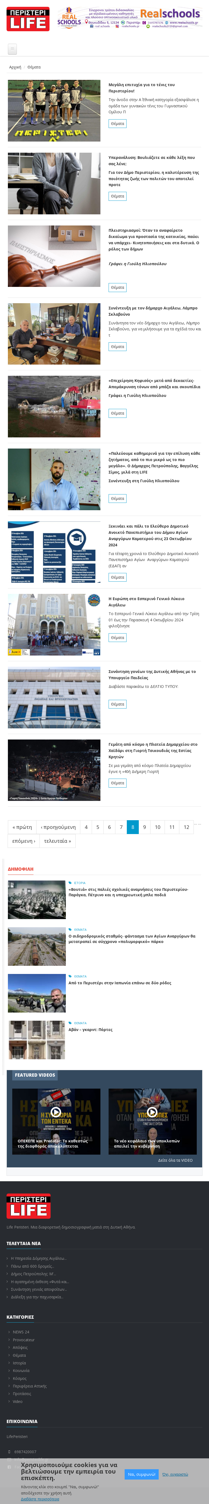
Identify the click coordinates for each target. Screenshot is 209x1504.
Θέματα (117, 123)
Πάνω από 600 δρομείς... (32, 1266)
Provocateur (24, 1339)
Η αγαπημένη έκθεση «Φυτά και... (40, 1281)
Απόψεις (20, 1347)
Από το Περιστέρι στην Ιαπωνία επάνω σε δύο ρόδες (120, 982)
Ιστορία (79, 883)
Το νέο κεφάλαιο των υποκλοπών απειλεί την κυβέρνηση (147, 1143)
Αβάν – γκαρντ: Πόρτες (90, 1029)
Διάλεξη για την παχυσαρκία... (37, 1296)
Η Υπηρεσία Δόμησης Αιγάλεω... (39, 1258)
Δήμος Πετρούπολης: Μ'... (33, 1273)
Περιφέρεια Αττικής (30, 1386)
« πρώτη (22, 827)
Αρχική (15, 67)
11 (172, 827)
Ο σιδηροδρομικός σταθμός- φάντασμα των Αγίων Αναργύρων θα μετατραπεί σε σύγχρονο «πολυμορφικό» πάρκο (132, 938)
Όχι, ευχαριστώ (175, 1474)
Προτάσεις (22, 1393)
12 (186, 827)
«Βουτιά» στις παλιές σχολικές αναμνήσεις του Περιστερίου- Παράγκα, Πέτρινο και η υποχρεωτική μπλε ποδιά (128, 892)
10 (157, 827)
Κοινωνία (21, 1370)
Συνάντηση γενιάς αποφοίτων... (39, 1289)
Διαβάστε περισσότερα (40, 1499)
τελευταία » (57, 841)
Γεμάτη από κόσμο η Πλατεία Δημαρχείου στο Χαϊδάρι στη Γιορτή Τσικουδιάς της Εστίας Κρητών (153, 750)
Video (18, 1401)
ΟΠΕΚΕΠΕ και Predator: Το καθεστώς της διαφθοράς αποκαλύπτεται (53, 1143)
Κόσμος (19, 1378)
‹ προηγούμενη (58, 827)
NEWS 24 (21, 1331)
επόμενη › (23, 841)
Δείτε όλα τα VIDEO (175, 1160)
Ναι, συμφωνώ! (141, 1474)
